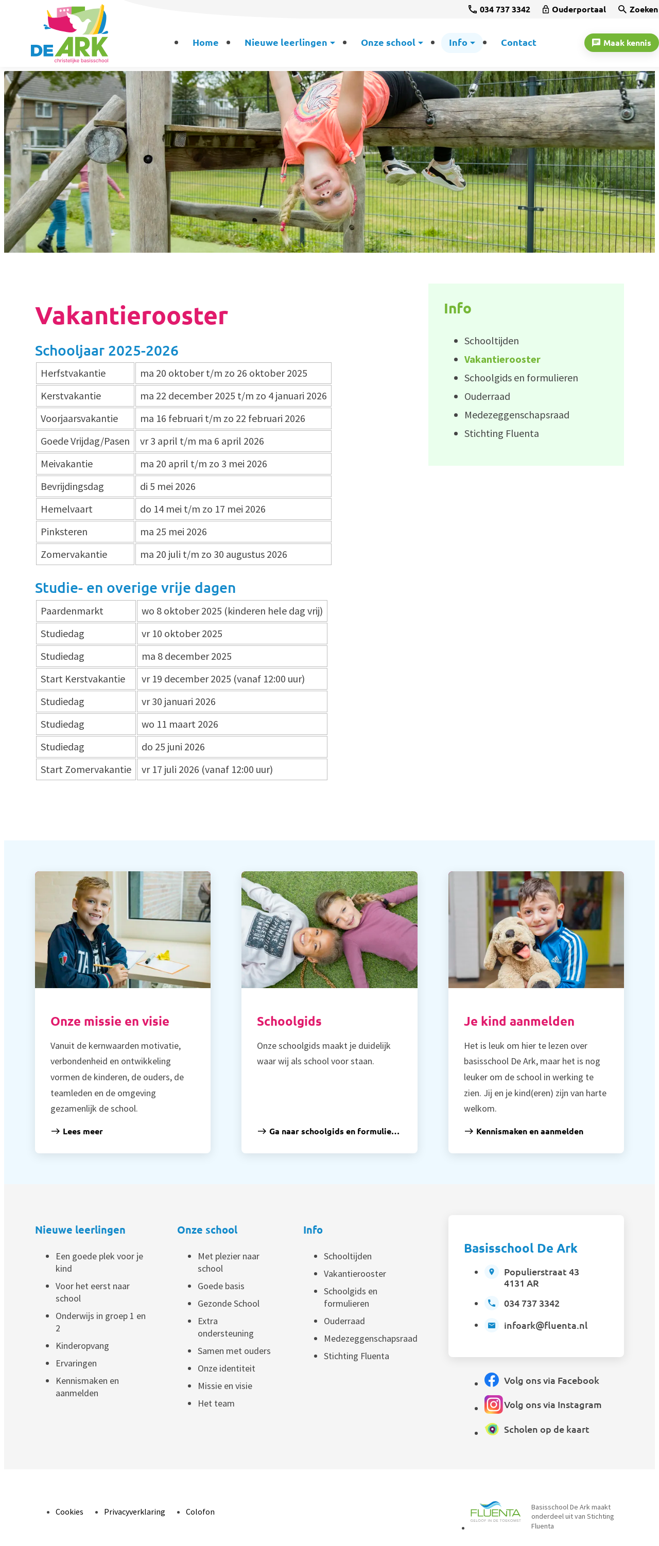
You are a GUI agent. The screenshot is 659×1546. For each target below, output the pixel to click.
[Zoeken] (638, 9)
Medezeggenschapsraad (371, 1338)
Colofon (200, 1511)
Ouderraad (344, 1321)
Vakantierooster (355, 1273)
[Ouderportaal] (574, 9)
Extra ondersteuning (226, 1327)
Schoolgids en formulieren (350, 1297)
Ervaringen (76, 1363)
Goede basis (221, 1286)
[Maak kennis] (621, 42)
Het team (216, 1403)
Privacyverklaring (134, 1511)
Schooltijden (348, 1256)
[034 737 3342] (499, 9)
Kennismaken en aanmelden (87, 1387)
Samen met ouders (234, 1351)
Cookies (69, 1511)
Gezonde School (228, 1303)
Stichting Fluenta (356, 1356)
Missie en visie (225, 1386)
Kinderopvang (82, 1345)
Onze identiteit (226, 1368)
